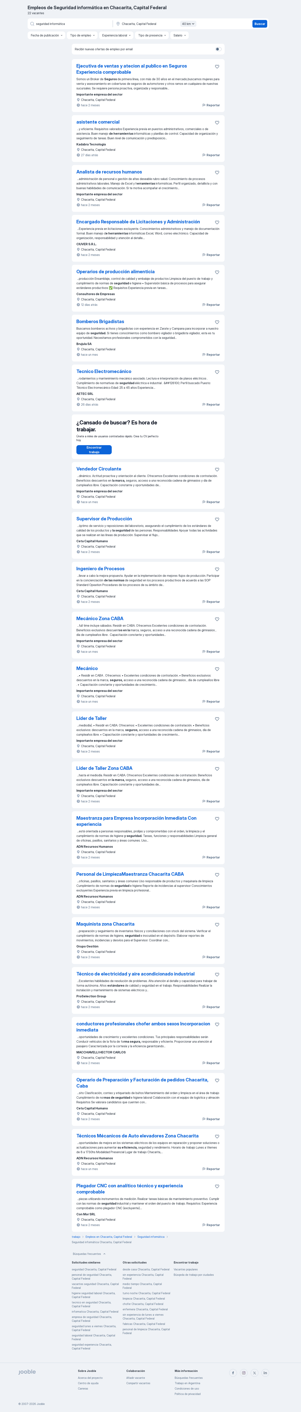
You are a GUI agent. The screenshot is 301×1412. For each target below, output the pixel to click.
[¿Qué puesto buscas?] (70, 23)
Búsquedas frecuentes (89, 1258)
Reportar (211, 105)
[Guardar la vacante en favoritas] (217, 67)
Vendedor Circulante (98, 472)
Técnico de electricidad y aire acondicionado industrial (135, 977)
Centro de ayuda (88, 1383)
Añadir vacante (135, 1377)
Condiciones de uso (187, 1388)
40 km (188, 23)
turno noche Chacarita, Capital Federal (146, 1297)
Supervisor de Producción (104, 522)
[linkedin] (265, 1373)
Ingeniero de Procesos (100, 572)
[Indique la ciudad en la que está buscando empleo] (155, 23)
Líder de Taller (91, 722)
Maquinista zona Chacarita (105, 928)
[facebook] (233, 1373)
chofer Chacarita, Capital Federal (143, 1307)
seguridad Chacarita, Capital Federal (94, 1273)
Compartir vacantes (138, 1383)
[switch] (218, 49)
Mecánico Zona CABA (99, 622)
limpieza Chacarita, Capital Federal (144, 1302)
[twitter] (254, 1373)
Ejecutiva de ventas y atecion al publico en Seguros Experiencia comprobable (131, 69)
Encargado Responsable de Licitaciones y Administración (138, 221)
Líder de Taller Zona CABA (104, 772)
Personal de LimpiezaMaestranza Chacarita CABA (130, 878)
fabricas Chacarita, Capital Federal (144, 1327)
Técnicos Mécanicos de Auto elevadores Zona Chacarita (137, 1139)
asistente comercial (98, 122)
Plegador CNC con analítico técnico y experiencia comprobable (129, 1192)
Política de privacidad (188, 1393)
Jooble (41, 1403)
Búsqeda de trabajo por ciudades (194, 1278)
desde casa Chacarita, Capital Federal (146, 1273)
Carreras (83, 1388)
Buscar (260, 24)
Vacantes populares (186, 1273)
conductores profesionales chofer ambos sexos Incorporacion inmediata (143, 1031)
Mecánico (87, 672)
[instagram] (244, 1373)
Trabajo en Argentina (187, 1383)
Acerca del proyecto (90, 1377)
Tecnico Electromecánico (103, 371)
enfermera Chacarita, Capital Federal (145, 1313)
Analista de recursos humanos (109, 172)
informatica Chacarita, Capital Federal (95, 1315)
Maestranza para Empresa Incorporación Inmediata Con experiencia (136, 825)
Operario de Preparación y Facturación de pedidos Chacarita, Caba (142, 1087)
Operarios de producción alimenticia (115, 271)
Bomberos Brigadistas (100, 321)
